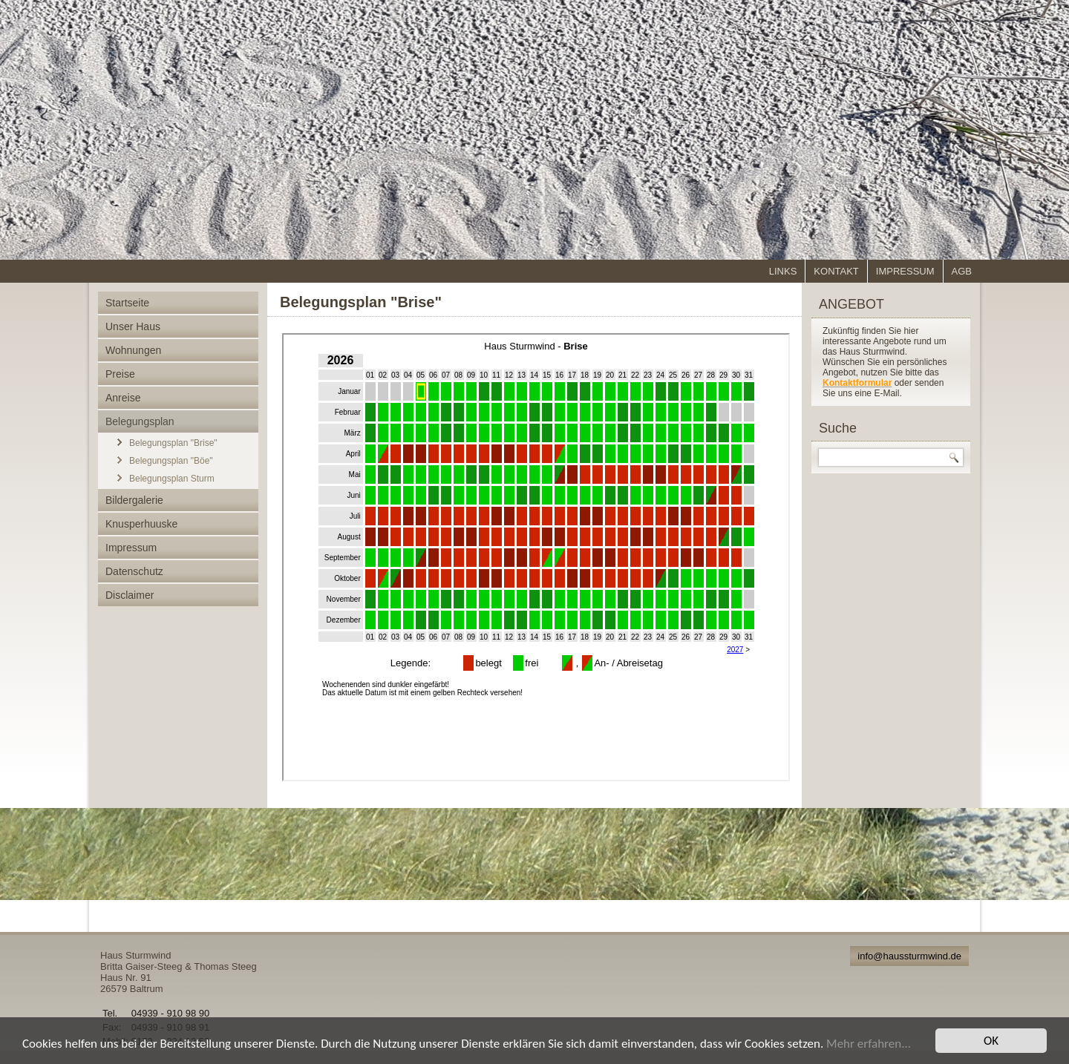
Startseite (127, 303)
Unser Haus (132, 326)
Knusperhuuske (141, 524)
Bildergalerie (134, 500)
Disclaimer (129, 595)
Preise (120, 374)
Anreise (122, 398)
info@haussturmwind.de (909, 956)
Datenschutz (134, 571)
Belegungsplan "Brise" (173, 443)
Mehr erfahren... (868, 1043)
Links (783, 271)
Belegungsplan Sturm (172, 478)
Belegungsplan (139, 421)
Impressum (905, 271)
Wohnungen (133, 350)
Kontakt (836, 271)
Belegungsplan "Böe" (171, 461)
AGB (962, 271)
